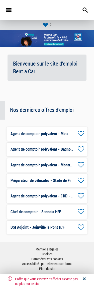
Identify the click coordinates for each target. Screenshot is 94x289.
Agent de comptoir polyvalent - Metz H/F (43, 133)
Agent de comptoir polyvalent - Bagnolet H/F (46, 149)
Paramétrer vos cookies (47, 259)
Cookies (47, 254)
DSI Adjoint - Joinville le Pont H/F (38, 227)
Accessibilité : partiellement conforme (47, 264)
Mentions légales (47, 249)
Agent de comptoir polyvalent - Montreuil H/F (47, 165)
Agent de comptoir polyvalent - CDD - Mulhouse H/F (52, 196)
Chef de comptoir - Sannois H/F (36, 211)
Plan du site (47, 269)
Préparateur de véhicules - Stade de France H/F (48, 180)
